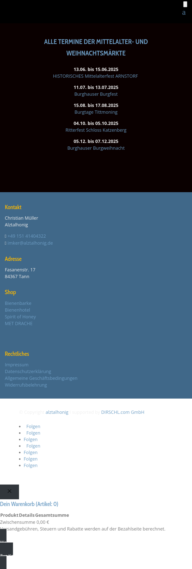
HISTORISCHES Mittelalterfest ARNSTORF (96, 76)
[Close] (9, 492)
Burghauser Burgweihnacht (95, 148)
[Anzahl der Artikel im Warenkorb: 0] (185, 4)
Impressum (16, 365)
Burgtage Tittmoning (96, 112)
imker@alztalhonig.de (30, 243)
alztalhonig (57, 412)
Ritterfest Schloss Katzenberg (96, 130)
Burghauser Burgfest (96, 94)
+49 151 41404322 (27, 236)
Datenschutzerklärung (28, 371)
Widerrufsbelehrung (26, 385)
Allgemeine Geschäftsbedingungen (41, 378)
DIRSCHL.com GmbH (122, 412)
